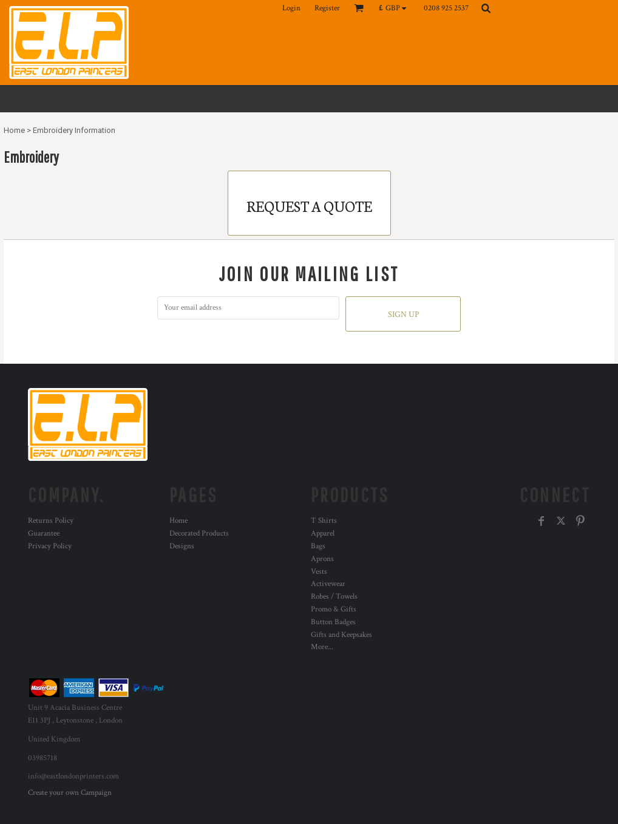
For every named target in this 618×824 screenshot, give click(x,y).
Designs (181, 546)
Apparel (322, 533)
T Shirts (324, 521)
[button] (395, 8)
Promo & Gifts (333, 609)
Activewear (328, 584)
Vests (319, 572)
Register (327, 8)
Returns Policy (50, 521)
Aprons (322, 559)
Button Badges (333, 622)
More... (322, 647)
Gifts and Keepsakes (341, 635)
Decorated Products (199, 533)
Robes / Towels (334, 596)
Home (14, 130)
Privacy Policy (50, 546)
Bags (318, 546)
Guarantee (43, 533)
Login (291, 8)
